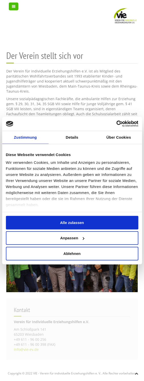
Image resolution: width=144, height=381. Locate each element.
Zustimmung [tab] (25, 137)
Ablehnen (71, 253)
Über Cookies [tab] (118, 137)
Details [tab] (72, 137)
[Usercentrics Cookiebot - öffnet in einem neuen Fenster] (116, 124)
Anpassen (72, 238)
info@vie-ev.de (26, 349)
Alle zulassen (72, 222)
